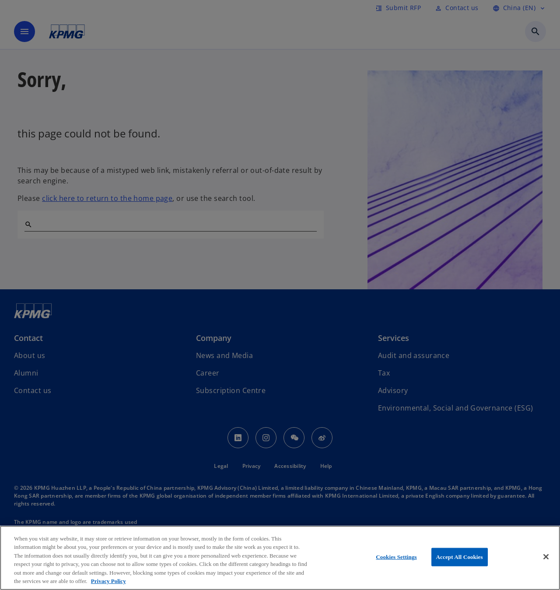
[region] (280, 558)
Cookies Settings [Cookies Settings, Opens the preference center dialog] (396, 557)
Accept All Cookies (459, 557)
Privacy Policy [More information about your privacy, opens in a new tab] (108, 581)
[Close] (546, 556)
